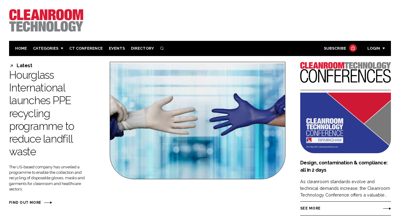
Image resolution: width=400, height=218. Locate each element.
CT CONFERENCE (86, 48)
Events (117, 48)
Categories (45, 48)
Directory (142, 48)
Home (21, 48)
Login (373, 48)
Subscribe (339, 48)
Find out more (25, 202)
